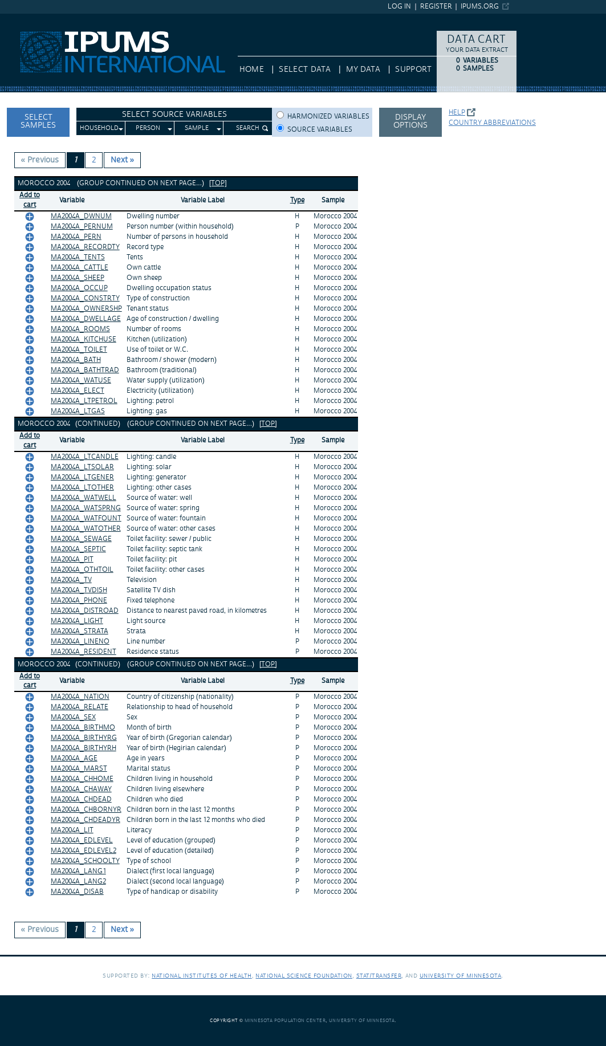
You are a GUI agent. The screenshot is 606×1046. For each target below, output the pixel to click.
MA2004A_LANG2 (78, 881)
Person (148, 128)
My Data (363, 69)
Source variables (319, 129)
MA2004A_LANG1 (78, 871)
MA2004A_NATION (80, 697)
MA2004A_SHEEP (77, 278)
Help (457, 112)
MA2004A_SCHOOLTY (85, 861)
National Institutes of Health (202, 975)
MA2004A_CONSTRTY (85, 298)
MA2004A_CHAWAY (81, 789)
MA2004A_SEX (73, 717)
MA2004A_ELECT (77, 390)
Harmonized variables (328, 116)
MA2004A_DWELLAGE (86, 319)
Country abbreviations (492, 123)
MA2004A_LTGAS (78, 411)
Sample (197, 128)
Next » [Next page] (123, 160)
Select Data (305, 69)
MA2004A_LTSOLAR (82, 467)
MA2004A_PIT (72, 559)
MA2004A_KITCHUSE (83, 339)
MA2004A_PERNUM (82, 226)
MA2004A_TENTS (78, 257)
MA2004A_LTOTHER (82, 487)
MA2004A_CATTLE (79, 267)
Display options (410, 121)
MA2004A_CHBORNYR (86, 809)
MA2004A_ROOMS (80, 329)
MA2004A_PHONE (79, 600)
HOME (251, 69)
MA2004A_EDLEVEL (82, 840)
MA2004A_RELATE (79, 707)
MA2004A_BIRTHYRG (84, 738)
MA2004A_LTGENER (82, 477)
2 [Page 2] (94, 160)
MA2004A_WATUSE (81, 380)
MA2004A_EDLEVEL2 (83, 850)
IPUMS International (37, 19)
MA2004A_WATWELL (83, 498)
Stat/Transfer (378, 975)
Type (297, 200)
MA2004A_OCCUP (79, 288)
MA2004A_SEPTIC (78, 549)
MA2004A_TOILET (79, 349)
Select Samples (38, 121)
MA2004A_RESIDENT (83, 652)
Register (436, 6)
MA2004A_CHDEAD (81, 799)
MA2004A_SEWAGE (81, 539)
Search (247, 128)
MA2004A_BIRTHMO (83, 727)
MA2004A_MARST (79, 768)
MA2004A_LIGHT (77, 621)
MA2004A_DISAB (77, 892)
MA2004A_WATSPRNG (86, 508)
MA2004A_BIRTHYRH (83, 748)
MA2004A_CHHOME (82, 779)
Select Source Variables (174, 114)
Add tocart (29, 200)
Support (413, 69)
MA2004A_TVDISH (79, 590)
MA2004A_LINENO (80, 641)
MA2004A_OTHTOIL (82, 569)
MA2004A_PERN (76, 237)
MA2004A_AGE (74, 758)
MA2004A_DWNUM (81, 216)
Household (99, 128)
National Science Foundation (303, 975)
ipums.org (480, 6)
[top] (218, 183)
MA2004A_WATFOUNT (86, 518)
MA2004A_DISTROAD (85, 611)
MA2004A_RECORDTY (85, 247)
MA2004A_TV (71, 580)
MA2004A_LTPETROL (84, 401)
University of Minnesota (461, 975)
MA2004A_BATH (76, 360)
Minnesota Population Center (285, 1020)
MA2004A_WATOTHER (86, 528)
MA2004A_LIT (72, 830)
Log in (399, 6)
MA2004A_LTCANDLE (85, 457)
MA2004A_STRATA (79, 631)
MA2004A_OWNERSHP (86, 308)
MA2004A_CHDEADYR (85, 820)
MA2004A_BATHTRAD (85, 370)
